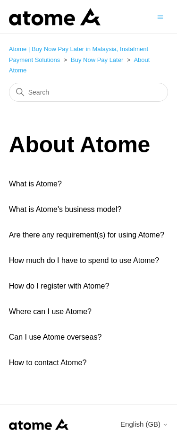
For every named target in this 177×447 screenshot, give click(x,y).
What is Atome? (35, 184)
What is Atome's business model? (65, 209)
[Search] (89, 92)
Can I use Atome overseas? (55, 337)
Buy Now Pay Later (97, 59)
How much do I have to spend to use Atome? (84, 260)
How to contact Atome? (48, 363)
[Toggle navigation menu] (160, 16)
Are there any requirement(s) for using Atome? (86, 235)
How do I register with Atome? (59, 286)
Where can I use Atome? (50, 311)
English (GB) (144, 424)
